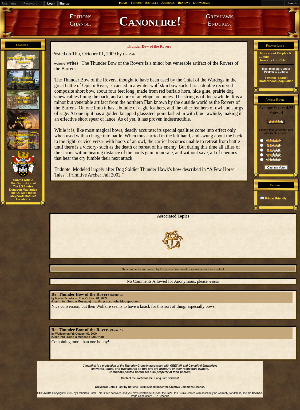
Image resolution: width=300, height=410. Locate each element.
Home (123, 3)
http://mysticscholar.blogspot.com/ (116, 301)
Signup (64, 3)
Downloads (201, 3)
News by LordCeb (272, 60)
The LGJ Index (23, 186)
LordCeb (129, 54)
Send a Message (78, 301)
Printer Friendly (276, 198)
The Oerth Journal (23, 183)
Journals (168, 3)
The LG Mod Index (23, 192)
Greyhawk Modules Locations (23, 197)
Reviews (184, 3)
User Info (58, 301)
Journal (97, 336)
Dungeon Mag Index (23, 189)
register (214, 281)
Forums (136, 3)
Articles (151, 3)
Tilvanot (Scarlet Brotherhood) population (276, 79)
